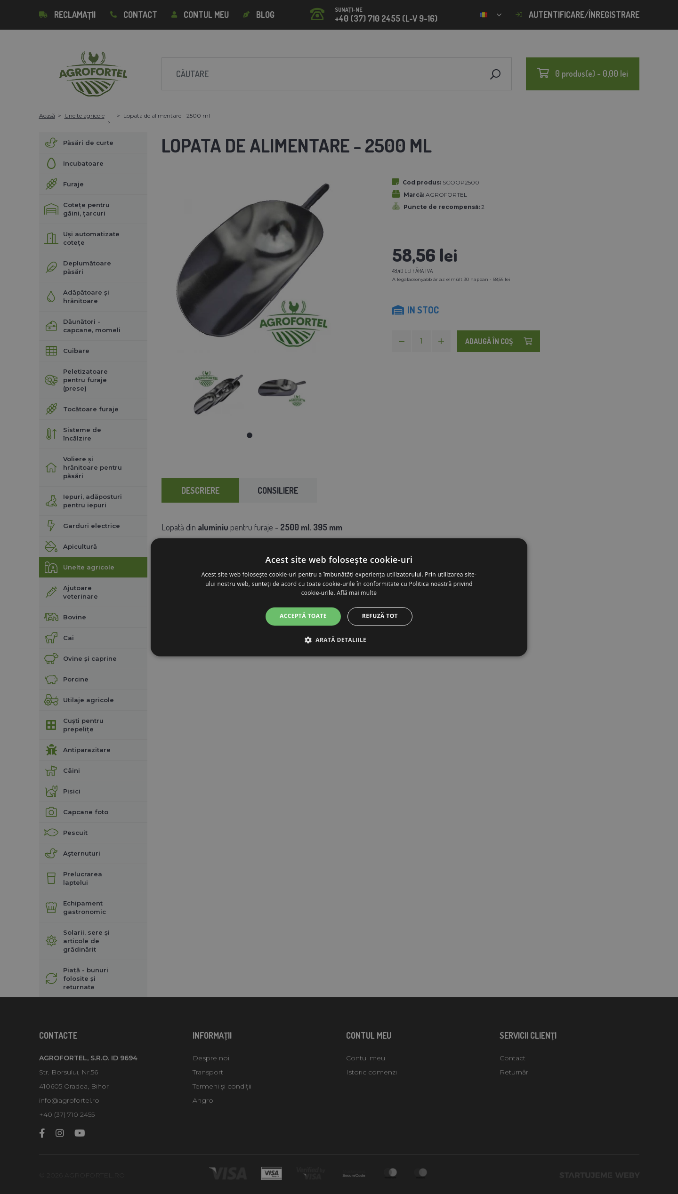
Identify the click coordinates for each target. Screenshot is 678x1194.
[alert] (339, 597)
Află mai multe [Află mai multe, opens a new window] (357, 593)
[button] (339, 639)
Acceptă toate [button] (303, 616)
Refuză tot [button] (380, 616)
